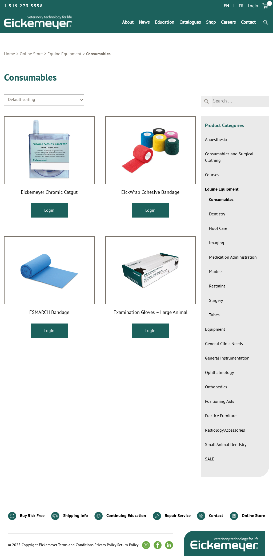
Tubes (214, 315)
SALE (209, 459)
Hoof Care (218, 228)
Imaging (216, 242)
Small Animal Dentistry (225, 444)
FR (241, 6)
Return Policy (128, 545)
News (144, 22)
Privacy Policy (105, 545)
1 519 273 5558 (23, 6)
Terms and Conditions (76, 545)
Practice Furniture (220, 415)
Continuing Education (120, 516)
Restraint (217, 286)
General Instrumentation (227, 358)
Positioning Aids (219, 401)
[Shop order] (44, 99)
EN (226, 6)
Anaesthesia (216, 139)
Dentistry (217, 214)
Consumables (221, 199)
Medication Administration (233, 257)
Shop (211, 22)
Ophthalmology (219, 372)
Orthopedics (216, 387)
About (128, 22)
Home (9, 54)
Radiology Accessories (225, 430)
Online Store (31, 54)
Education (164, 22)
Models (216, 271)
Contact (248, 22)
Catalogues (190, 22)
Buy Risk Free (26, 516)
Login (253, 6)
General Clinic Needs (224, 343)
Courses (212, 174)
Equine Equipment (64, 54)
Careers (228, 22)
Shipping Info (69, 516)
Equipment (215, 329)
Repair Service (172, 516)
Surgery (216, 300)
